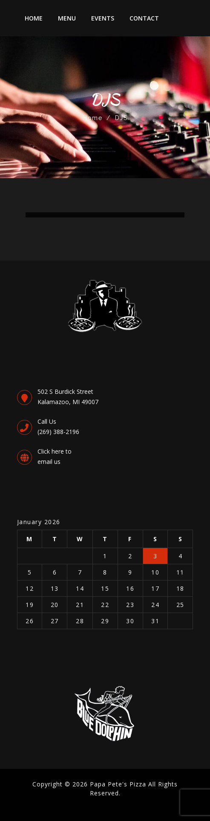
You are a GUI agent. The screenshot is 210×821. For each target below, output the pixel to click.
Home (34, 18)
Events (102, 18)
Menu (67, 18)
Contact (144, 18)
